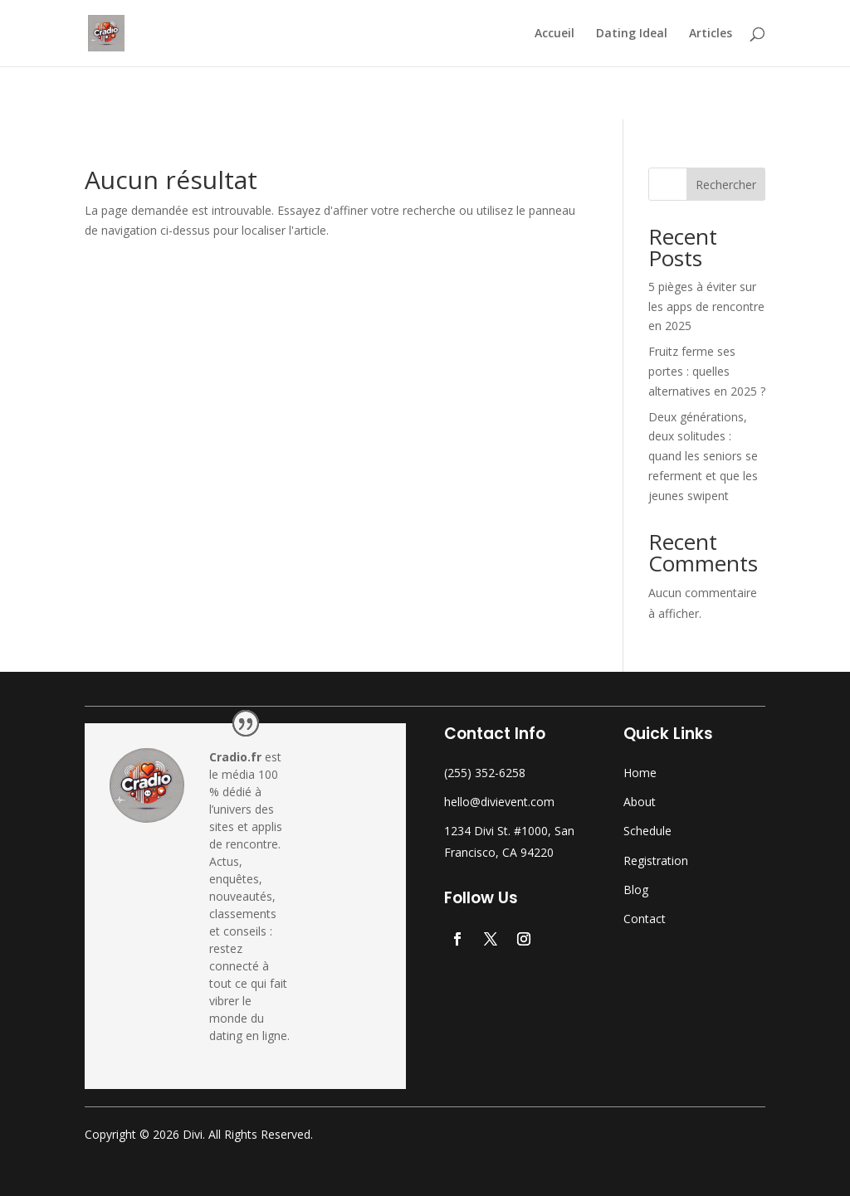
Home (640, 772)
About (639, 801)
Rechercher (726, 184)
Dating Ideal (631, 34)
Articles (710, 34)
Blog (635, 889)
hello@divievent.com (499, 801)
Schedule (647, 831)
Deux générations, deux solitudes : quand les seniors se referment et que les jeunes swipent (703, 456)
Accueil (554, 34)
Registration (655, 860)
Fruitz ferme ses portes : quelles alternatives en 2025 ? (706, 371)
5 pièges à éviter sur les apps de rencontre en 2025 (706, 306)
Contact (644, 918)
